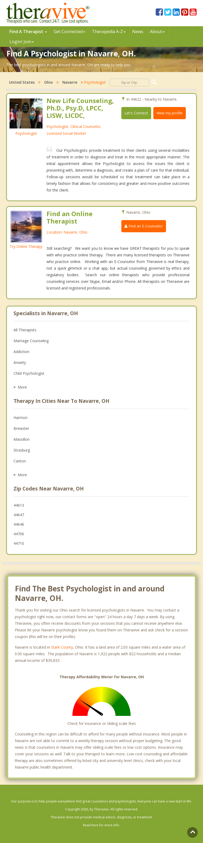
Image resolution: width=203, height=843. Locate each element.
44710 (18, 543)
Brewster (21, 428)
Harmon (20, 417)
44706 (18, 533)
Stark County (62, 647)
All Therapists (24, 329)
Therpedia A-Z (109, 31)
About (157, 31)
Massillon (21, 439)
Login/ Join (22, 41)
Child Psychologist (28, 373)
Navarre (69, 82)
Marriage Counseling (31, 340)
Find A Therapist (28, 31)
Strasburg (21, 450)
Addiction (21, 351)
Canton (19, 460)
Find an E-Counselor (143, 226)
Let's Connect (136, 112)
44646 (18, 524)
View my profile (169, 112)
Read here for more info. (101, 825)
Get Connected (69, 31)
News (137, 31)
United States (22, 82)
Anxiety (19, 362)
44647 (18, 514)
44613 (18, 505)
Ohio (48, 82)
